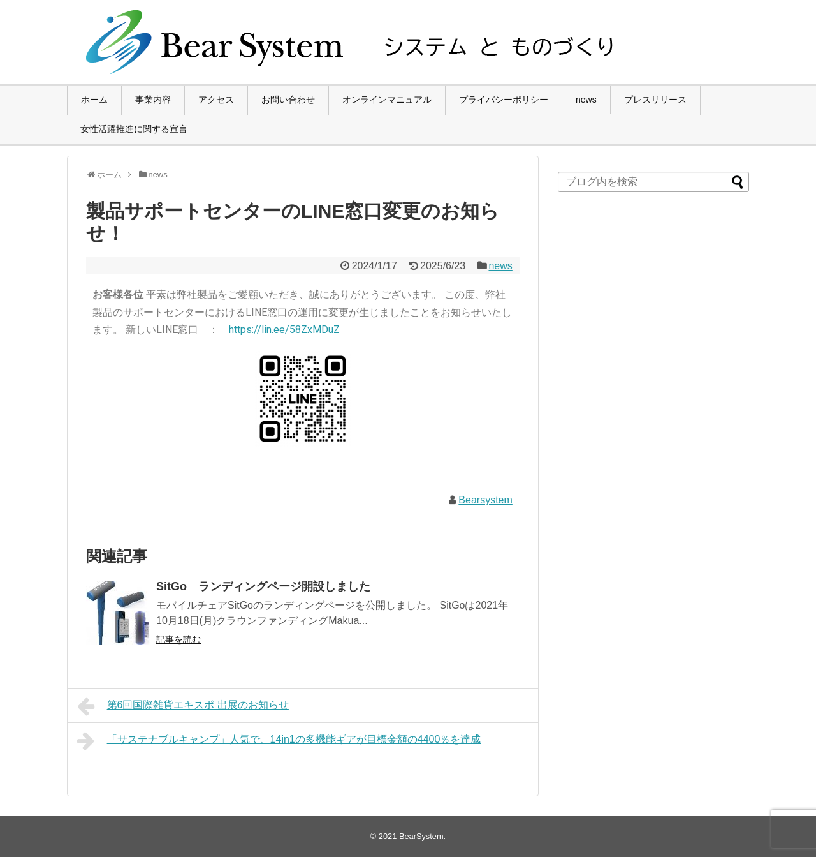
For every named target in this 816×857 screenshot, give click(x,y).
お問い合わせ (288, 99)
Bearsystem (485, 500)
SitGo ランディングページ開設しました (263, 586)
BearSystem (421, 836)
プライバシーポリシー (503, 99)
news (586, 99)
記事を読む (178, 639)
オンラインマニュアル (387, 99)
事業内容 (153, 99)
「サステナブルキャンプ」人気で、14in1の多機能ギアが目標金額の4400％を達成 (279, 741)
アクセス (216, 99)
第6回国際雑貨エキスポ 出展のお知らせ (183, 706)
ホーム (94, 99)
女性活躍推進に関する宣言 (133, 129)
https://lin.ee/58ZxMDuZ (284, 330)
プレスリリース (655, 99)
